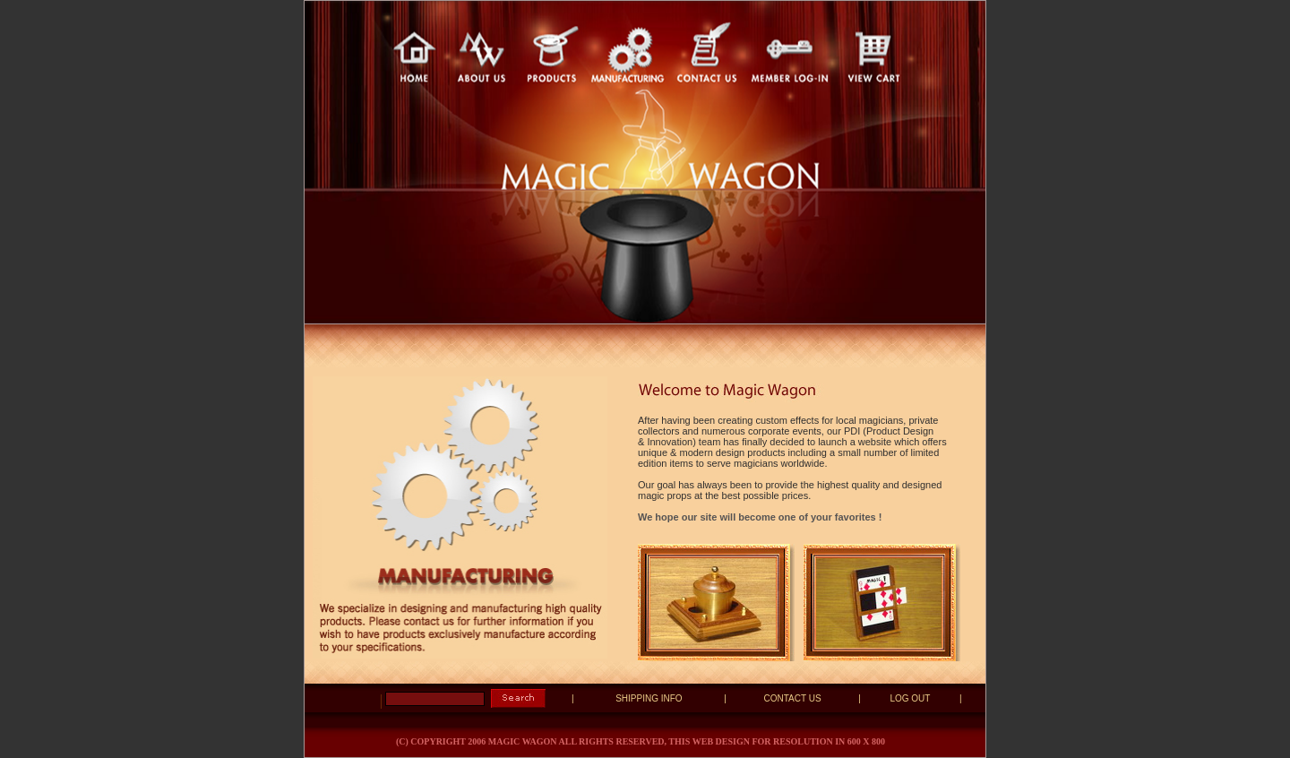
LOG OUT (910, 698)
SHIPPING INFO (648, 698)
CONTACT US (792, 698)
